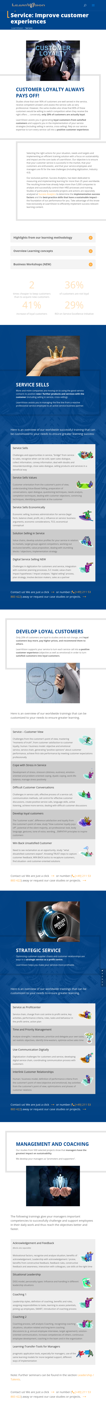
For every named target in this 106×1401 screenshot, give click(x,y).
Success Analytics (47, 194)
